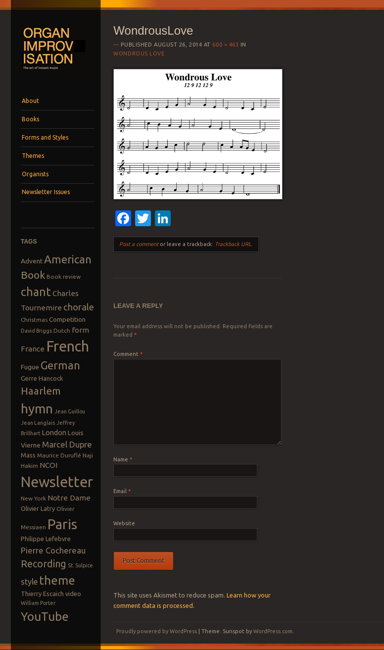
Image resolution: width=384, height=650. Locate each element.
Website (124, 523)
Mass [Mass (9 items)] (28, 454)
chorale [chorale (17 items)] (78, 307)
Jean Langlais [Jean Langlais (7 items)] (38, 423)
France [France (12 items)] (33, 349)
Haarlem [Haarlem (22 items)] (41, 391)
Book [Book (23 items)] (33, 275)
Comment (128, 354)
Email (122, 491)
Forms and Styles (45, 137)
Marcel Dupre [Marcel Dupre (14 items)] (67, 444)
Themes (33, 155)
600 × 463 (225, 45)
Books (30, 119)
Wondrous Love (138, 53)
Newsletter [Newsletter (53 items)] (57, 482)
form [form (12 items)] (80, 330)
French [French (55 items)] (67, 346)
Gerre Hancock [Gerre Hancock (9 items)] (42, 378)
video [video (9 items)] (73, 593)
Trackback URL (233, 244)
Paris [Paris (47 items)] (62, 524)
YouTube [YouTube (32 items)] (45, 616)
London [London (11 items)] (54, 432)
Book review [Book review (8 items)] (64, 276)
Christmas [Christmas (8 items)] (34, 319)
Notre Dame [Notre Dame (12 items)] (69, 498)
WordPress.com (272, 631)
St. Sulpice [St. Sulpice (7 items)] (80, 565)
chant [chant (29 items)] (36, 291)
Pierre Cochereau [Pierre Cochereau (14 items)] (53, 550)
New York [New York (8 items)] (33, 498)
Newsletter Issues (46, 192)
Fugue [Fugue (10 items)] (30, 367)
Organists (35, 174)
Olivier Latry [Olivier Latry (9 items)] (38, 508)
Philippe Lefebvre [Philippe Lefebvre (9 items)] (46, 538)
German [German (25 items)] (60, 365)
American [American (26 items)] (68, 259)
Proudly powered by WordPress (156, 631)
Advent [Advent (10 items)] (32, 261)
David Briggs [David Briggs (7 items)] (36, 331)
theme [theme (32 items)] (57, 580)
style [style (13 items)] (29, 581)
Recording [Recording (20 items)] (43, 563)
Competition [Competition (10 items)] (67, 319)
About (30, 101)
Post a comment (138, 244)
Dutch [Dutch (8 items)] (61, 330)
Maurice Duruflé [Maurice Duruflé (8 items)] (59, 455)
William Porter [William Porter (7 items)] (38, 603)
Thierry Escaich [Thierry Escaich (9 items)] (42, 593)
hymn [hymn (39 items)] (37, 408)
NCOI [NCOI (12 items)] (48, 465)
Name (122, 459)
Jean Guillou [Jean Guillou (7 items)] (69, 411)
